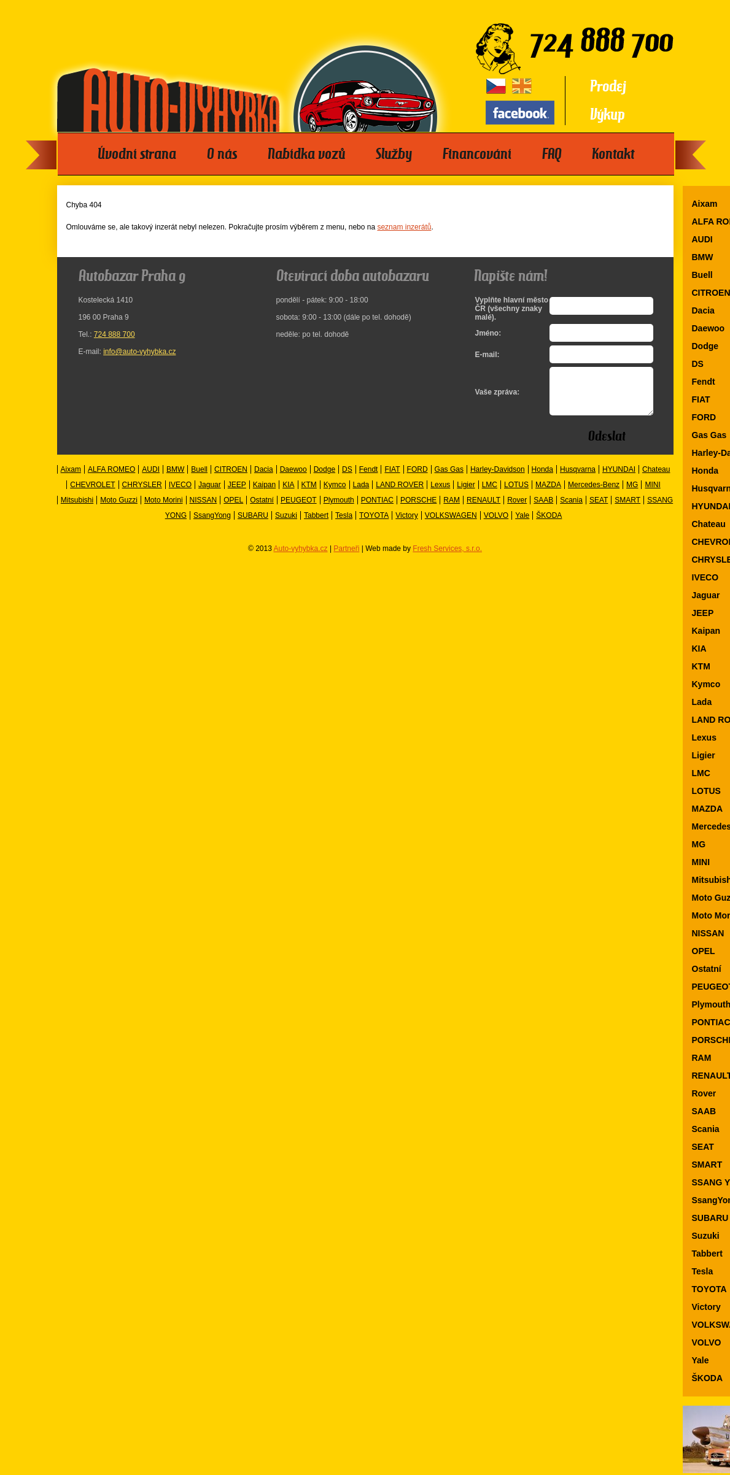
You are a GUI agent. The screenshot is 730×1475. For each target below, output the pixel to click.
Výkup (607, 114)
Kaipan (264, 494)
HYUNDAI (618, 478)
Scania (571, 509)
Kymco (335, 494)
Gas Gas (449, 478)
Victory (406, 524)
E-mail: (487, 354)
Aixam (71, 478)
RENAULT (483, 509)
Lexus (440, 494)
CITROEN (230, 478)
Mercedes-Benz (593, 494)
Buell (199, 478)
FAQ (551, 154)
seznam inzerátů (404, 227)
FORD (417, 478)
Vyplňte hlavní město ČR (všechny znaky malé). (509, 309)
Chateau (656, 478)
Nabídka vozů (306, 154)
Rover (517, 509)
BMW (175, 478)
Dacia (263, 478)
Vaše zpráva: (497, 397)
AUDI (151, 478)
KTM (309, 494)
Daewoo (293, 478)
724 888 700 (114, 334)
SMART (627, 509)
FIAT (392, 478)
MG (632, 494)
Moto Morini (163, 509)
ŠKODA (549, 524)
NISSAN (203, 509)
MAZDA (548, 494)
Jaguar (209, 494)
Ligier (466, 494)
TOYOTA (374, 524)
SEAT (598, 509)
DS (347, 478)
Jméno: (488, 333)
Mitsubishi (77, 509)
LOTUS (516, 494)
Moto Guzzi (119, 509)
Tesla (343, 524)
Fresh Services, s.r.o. (447, 557)
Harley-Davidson (497, 478)
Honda (542, 478)
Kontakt (613, 154)
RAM (451, 509)
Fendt (368, 478)
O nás (222, 154)
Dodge (324, 478)
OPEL (233, 509)
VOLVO (496, 524)
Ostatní (262, 509)
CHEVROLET (92, 494)
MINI (652, 494)
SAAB (543, 509)
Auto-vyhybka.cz (301, 557)
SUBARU (253, 524)
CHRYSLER (142, 494)
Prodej (608, 86)
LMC (489, 494)
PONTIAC (377, 509)
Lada (361, 494)
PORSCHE (418, 509)
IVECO (180, 494)
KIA (288, 494)
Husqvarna (578, 478)
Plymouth (339, 509)
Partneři (346, 557)
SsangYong (212, 524)
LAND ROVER (400, 494)
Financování (477, 154)
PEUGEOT (299, 509)
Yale (522, 524)
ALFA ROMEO (111, 478)
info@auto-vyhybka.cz (139, 351)
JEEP (237, 494)
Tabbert (316, 524)
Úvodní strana (137, 154)
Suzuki (286, 524)
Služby (394, 154)
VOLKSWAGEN (451, 524)
